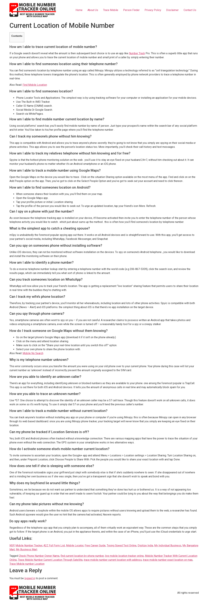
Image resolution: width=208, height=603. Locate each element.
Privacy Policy (153, 10)
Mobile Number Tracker (28, 545)
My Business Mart (26, 549)
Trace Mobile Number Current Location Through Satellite (50, 559)
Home (79, 10)
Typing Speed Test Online (121, 545)
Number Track (137, 53)
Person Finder (131, 10)
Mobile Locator (74, 545)
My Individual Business (167, 545)
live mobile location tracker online (124, 555)
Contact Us (190, 10)
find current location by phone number (82, 555)
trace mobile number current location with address (113, 559)
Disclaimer (172, 10)
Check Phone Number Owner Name (39, 555)
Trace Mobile (110, 10)
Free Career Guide (95, 545)
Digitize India (145, 545)
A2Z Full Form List (54, 545)
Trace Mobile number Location (26, 563)
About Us (92, 10)
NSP (11, 545)
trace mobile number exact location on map (168, 559)
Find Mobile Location (35, 84)
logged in (29, 578)
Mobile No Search (33, 353)
